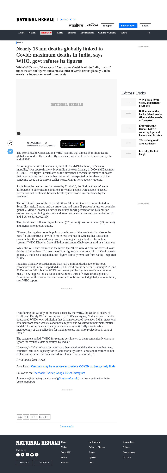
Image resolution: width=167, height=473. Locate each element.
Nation (64, 447)
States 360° (66, 452)
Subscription (128, 25)
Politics (126, 447)
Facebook (39, 372)
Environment (94, 442)
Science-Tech (128, 442)
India (20, 43)
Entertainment (129, 452)
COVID (34, 417)
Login (145, 25)
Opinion (92, 457)
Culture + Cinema (97, 447)
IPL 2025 (127, 457)
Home (63, 442)
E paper (107, 25)
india (20, 417)
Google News (64, 372)
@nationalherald (68, 378)
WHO (26, 417)
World (64, 457)
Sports (91, 452)
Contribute (44, 462)
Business (65, 462)
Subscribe (24, 462)
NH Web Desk (34, 143)
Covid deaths (44, 417)
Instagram (79, 372)
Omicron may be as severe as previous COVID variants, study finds (73, 366)
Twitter (50, 372)
